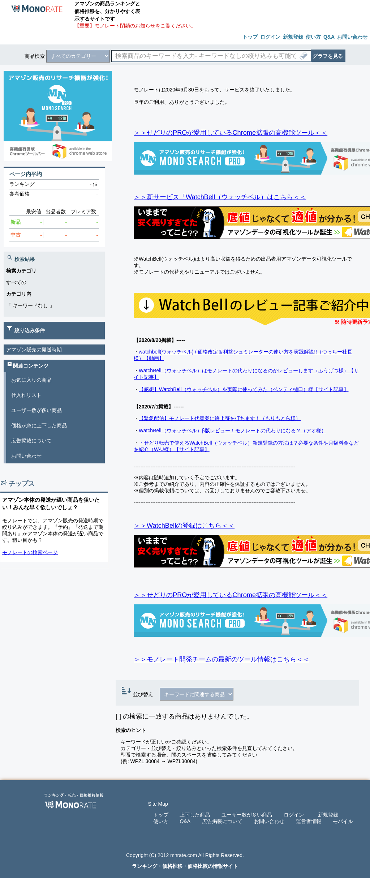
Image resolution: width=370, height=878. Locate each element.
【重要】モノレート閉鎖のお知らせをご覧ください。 (135, 26)
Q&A (185, 821)
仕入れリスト (26, 395)
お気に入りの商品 (31, 380)
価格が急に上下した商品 (39, 425)
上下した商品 (195, 815)
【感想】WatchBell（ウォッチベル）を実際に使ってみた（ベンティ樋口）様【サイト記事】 (244, 389)
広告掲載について (31, 441)
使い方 (160, 821)
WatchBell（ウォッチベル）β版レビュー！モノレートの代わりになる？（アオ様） (232, 430)
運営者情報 (308, 821)
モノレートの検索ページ (30, 552)
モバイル (343, 821)
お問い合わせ (26, 456)
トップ (160, 815)
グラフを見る (328, 56)
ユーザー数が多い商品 (36, 410)
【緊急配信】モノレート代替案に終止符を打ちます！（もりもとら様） (220, 418)
